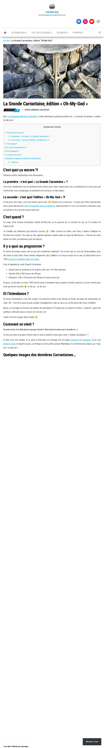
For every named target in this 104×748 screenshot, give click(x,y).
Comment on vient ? (13, 155)
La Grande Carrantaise (47, 427)
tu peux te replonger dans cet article (23, 259)
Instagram (86, 340)
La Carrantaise (22, 421)
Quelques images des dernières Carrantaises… (24, 158)
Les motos (62, 32)
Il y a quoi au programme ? (15, 147)
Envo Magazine (72, 743)
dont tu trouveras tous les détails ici (39, 206)
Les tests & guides (42, 32)
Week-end (91, 427)
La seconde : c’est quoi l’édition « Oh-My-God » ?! (28, 140)
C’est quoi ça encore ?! (14, 133)
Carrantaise (31, 427)
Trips (49, 421)
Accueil (6, 40)
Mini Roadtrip (64, 427)
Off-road (75, 427)
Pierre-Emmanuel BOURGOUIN (37, 110)
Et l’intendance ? (12, 151)
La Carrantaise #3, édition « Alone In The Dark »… (31, 436)
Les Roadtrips (19, 32)
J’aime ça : (13, 162)
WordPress (52, 743)
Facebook (74, 340)
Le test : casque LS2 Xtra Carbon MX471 (68, 436)
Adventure (19, 427)
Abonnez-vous (75, 411)
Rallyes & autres (37, 421)
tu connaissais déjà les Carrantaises (22, 116)
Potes (83, 427)
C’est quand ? (11, 144)
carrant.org (52, 12)
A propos (78, 32)
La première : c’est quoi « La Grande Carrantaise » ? (29, 136)
